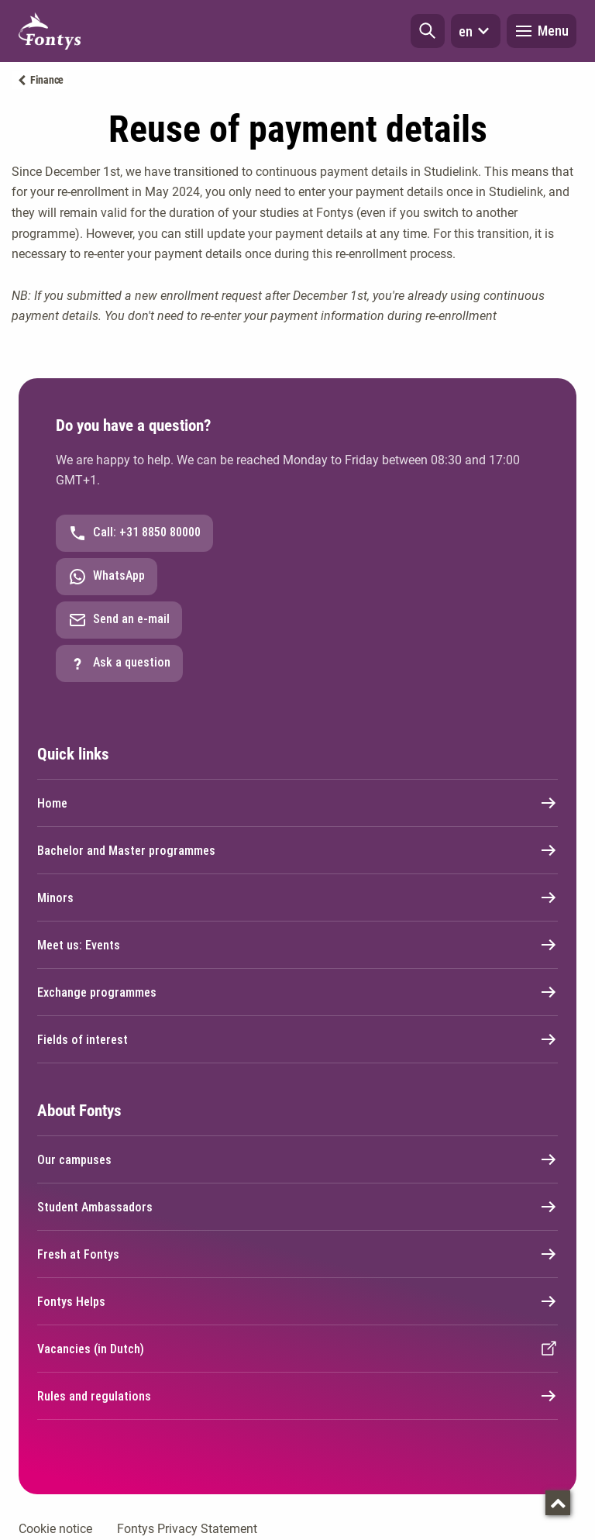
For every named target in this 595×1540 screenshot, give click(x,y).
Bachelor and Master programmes (297, 850)
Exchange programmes (297, 992)
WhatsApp (106, 576)
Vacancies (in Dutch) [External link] (297, 1348)
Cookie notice (55, 1528)
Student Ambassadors (297, 1206)
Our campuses (297, 1159)
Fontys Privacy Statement (187, 1528)
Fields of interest (297, 1039)
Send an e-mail (119, 620)
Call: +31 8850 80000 (134, 533)
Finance (47, 80)
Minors (297, 897)
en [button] (476, 31)
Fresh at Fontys (297, 1254)
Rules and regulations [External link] (297, 1396)
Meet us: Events (297, 944)
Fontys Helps (297, 1301)
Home (297, 803)
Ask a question (119, 663)
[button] (428, 31)
